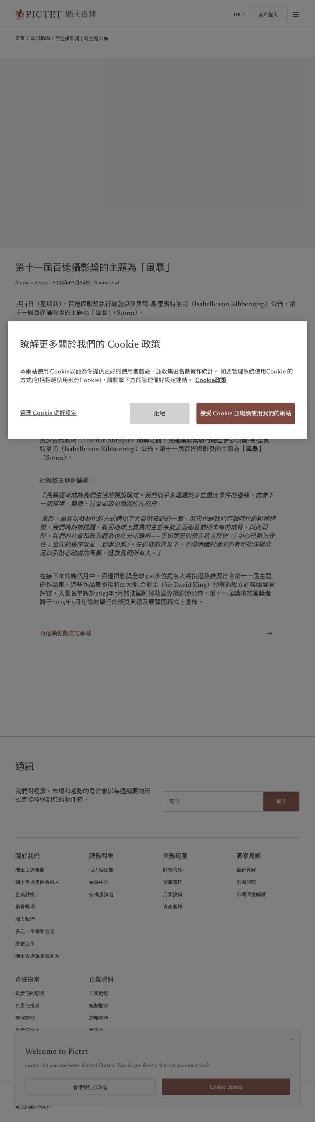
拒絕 (159, 413)
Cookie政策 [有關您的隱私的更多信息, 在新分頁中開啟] (210, 380)
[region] (157, 380)
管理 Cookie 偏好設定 (48, 413)
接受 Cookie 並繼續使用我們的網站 (245, 413)
